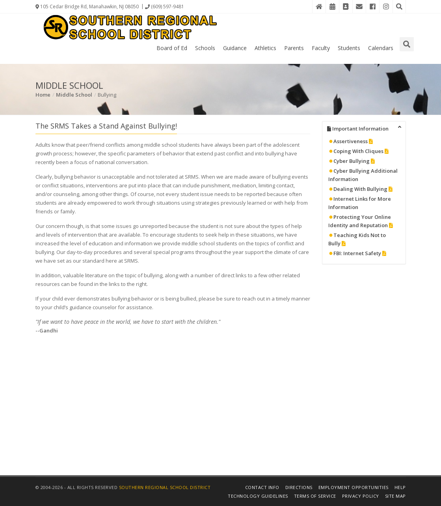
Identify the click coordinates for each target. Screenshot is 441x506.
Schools (205, 48)
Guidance (235, 48)
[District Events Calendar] (332, 6)
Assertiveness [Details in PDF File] (350, 141)
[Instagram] (386, 6)
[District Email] (359, 6)
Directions (299, 487)
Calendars (380, 48)
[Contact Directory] (345, 6)
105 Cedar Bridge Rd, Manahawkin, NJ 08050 (87, 6)
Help (400, 487)
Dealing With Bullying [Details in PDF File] (360, 188)
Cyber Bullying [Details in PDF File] (351, 160)
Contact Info (262, 487)
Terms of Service (315, 496)
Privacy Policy (360, 496)
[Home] (319, 6)
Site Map (395, 496)
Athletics (265, 48)
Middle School (74, 94)
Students (349, 48)
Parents (294, 48)
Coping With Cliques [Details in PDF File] (358, 151)
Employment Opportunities (353, 487)
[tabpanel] (364, 200)
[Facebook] (372, 6)
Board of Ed (171, 48)
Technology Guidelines (258, 496)
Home (42, 94)
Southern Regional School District (165, 487)
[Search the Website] (399, 6)
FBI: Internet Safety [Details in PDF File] (357, 253)
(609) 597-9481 (164, 6)
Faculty (321, 48)
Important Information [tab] (364, 128)
